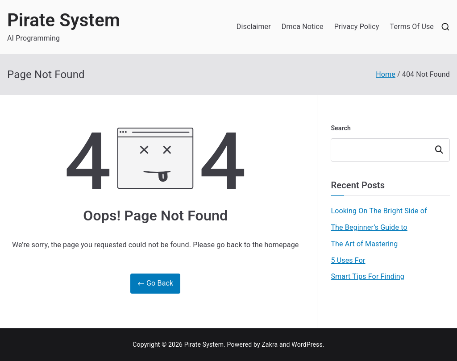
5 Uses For (348, 260)
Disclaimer (254, 26)
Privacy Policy (356, 26)
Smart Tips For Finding (367, 276)
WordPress (306, 344)
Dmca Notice (303, 26)
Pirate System (63, 20)
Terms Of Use (412, 26)
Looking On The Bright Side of (379, 211)
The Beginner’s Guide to (369, 227)
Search (341, 128)
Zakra (270, 344)
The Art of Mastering (364, 244)
